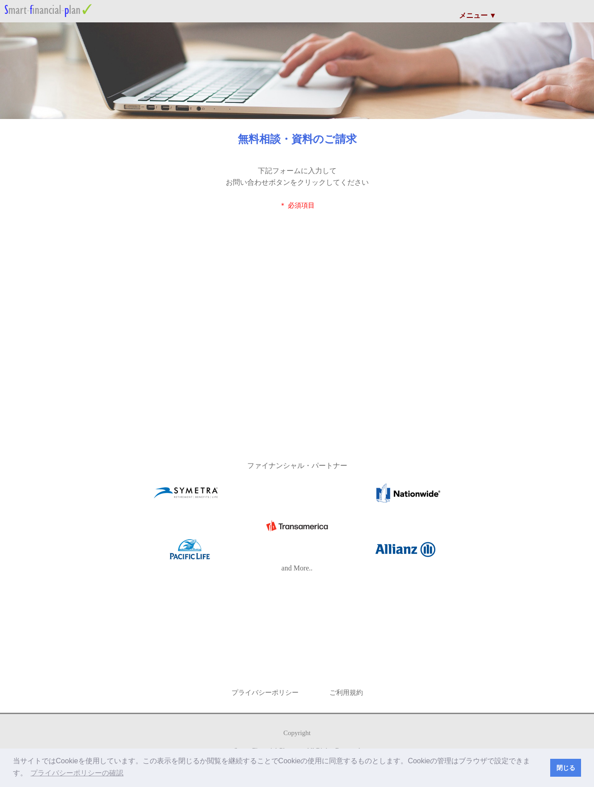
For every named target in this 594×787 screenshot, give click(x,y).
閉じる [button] (565, 767)
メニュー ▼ (478, 15)
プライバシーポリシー (265, 692)
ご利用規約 (346, 692)
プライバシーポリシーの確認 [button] (76, 773)
